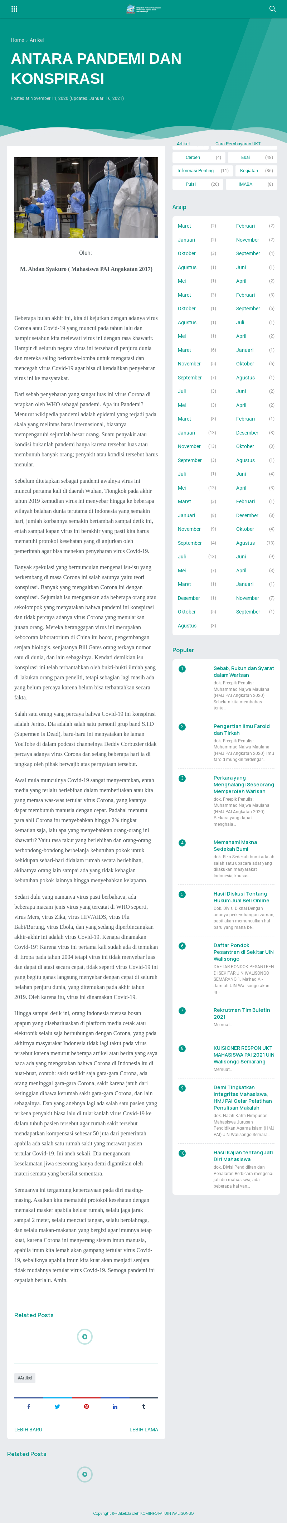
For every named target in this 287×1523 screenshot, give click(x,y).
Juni (241, 267)
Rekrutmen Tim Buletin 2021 (242, 1013)
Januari (186, 240)
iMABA (245, 184)
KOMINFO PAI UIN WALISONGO (167, 1513)
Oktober (187, 253)
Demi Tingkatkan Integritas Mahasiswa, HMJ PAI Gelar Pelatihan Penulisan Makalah (243, 1097)
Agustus (187, 267)
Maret (184, 226)
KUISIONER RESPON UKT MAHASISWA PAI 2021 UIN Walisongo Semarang (244, 1054)
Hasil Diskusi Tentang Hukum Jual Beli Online (241, 897)
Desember (247, 433)
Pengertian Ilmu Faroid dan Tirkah (242, 729)
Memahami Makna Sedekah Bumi (235, 845)
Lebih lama (144, 1429)
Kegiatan (249, 170)
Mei (182, 281)
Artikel (26, 1378)
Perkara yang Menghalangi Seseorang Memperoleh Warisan (244, 784)
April (241, 281)
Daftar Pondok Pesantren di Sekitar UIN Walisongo (244, 952)
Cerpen (193, 157)
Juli (240, 322)
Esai (245, 157)
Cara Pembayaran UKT (238, 143)
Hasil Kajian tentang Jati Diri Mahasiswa (243, 1156)
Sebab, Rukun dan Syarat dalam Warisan (244, 671)
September (248, 253)
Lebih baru (28, 1429)
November (247, 240)
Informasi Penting (195, 170)
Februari (245, 226)
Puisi (191, 184)
